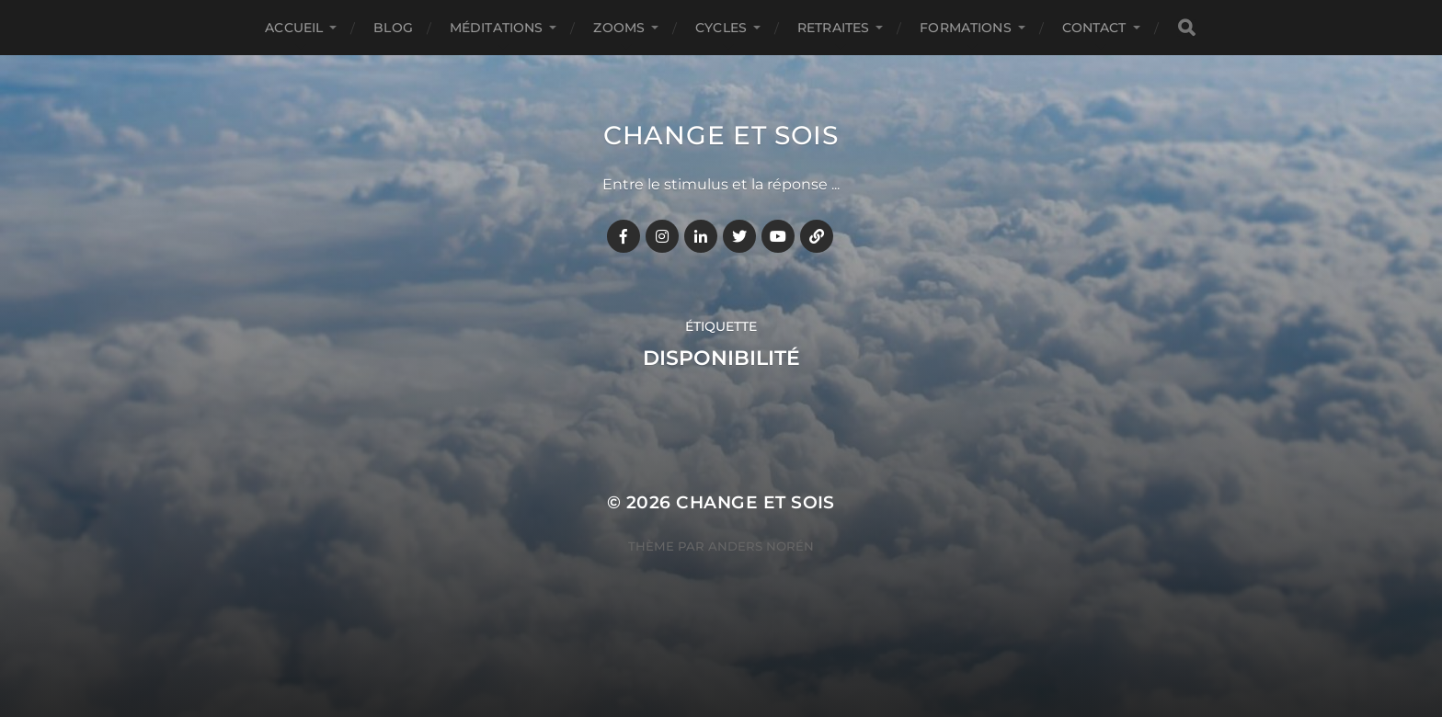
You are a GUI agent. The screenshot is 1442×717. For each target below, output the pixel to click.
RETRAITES (833, 27)
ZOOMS (619, 27)
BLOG (393, 27)
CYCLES (721, 27)
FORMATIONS (965, 27)
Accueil (294, 27)
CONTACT (1094, 27)
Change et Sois (721, 135)
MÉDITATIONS (497, 27)
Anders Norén (761, 546)
